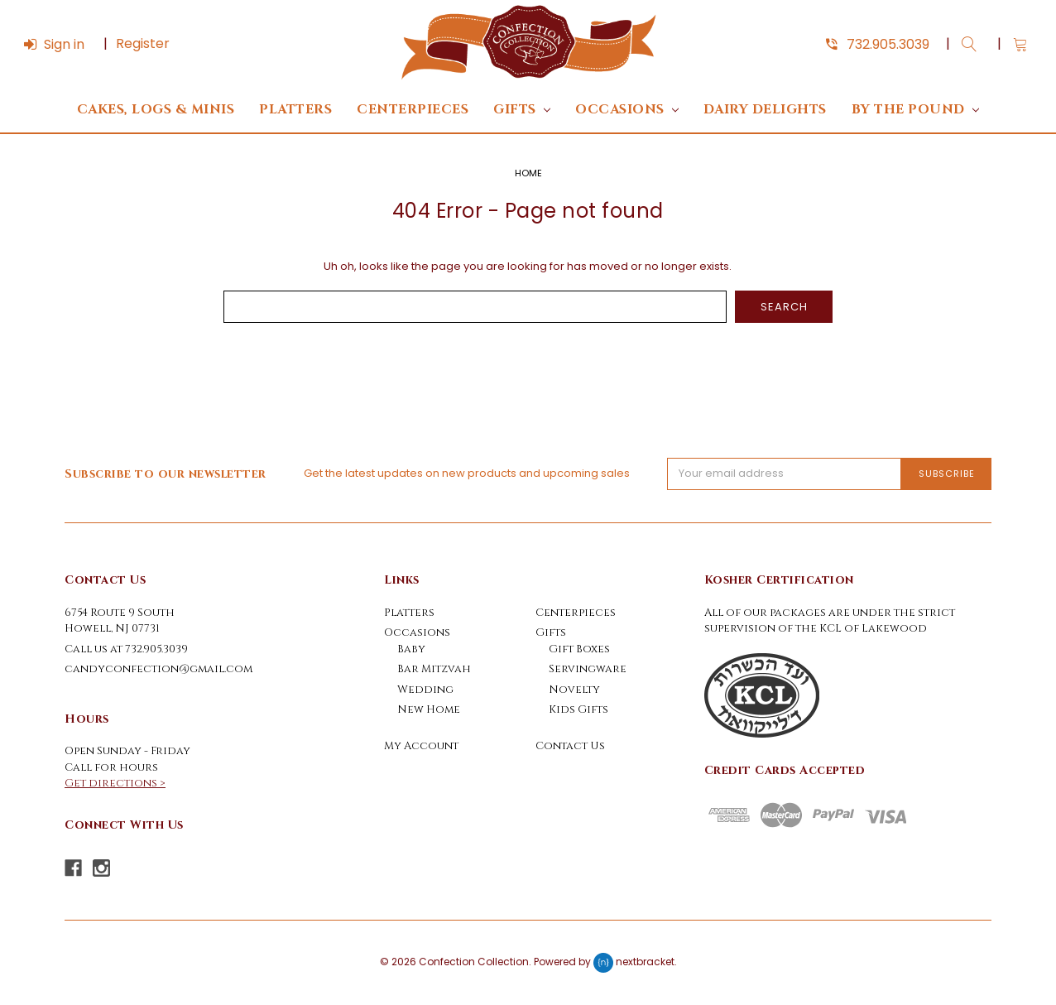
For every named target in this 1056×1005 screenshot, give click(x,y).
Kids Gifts (578, 709)
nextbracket (645, 962)
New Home (428, 709)
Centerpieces (412, 109)
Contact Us (570, 745)
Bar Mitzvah (434, 668)
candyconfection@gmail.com (158, 668)
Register (143, 43)
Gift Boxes (579, 649)
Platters (295, 109)
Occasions (627, 109)
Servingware (587, 668)
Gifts (521, 109)
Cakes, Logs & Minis (156, 109)
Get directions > (115, 783)
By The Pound (915, 109)
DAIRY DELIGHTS (765, 109)
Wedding (425, 689)
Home (528, 173)
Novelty (574, 689)
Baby (411, 649)
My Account (421, 745)
